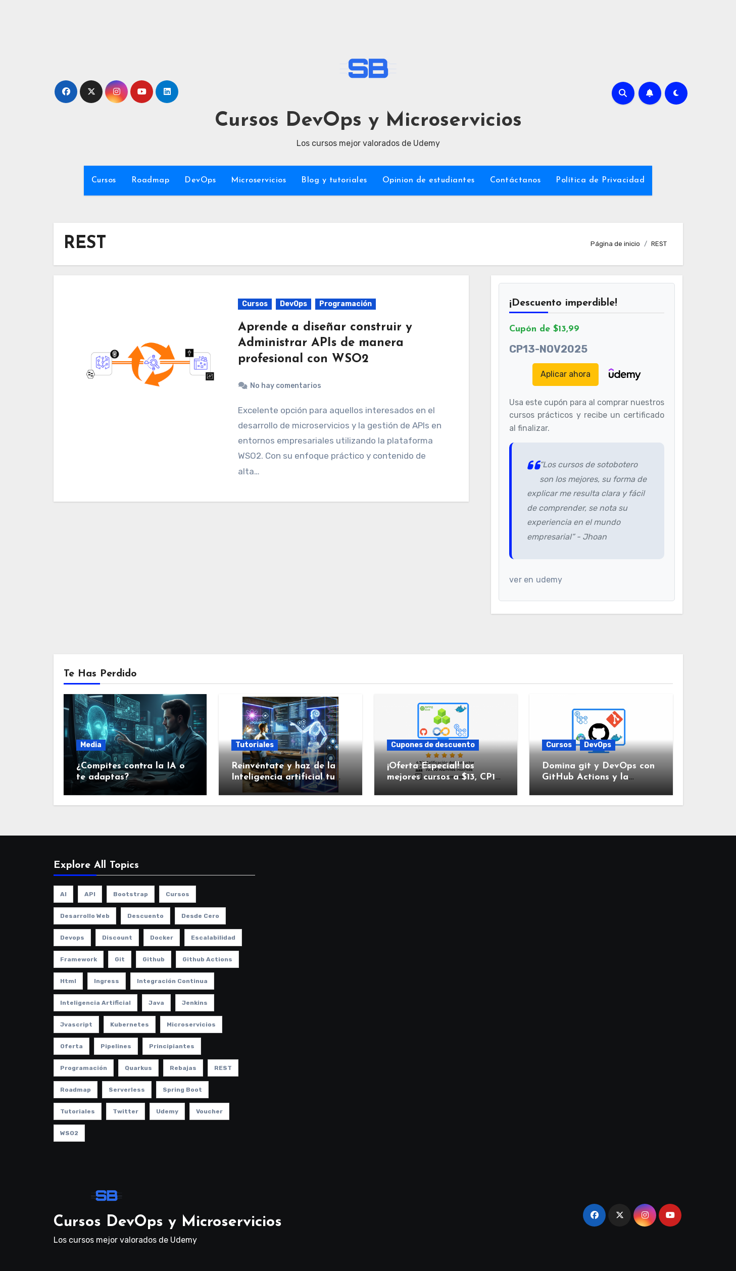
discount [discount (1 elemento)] (117, 937)
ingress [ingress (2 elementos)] (106, 981)
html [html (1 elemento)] (68, 981)
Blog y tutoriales (334, 180)
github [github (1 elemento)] (153, 959)
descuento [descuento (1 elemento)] (145, 915)
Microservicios (258, 180)
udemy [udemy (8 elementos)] (167, 1111)
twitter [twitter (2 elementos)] (125, 1111)
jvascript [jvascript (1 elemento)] (76, 1024)
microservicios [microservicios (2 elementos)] (191, 1024)
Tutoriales (254, 745)
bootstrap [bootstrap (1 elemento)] (130, 894)
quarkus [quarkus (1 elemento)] (138, 1067)
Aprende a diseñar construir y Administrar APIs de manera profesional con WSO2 (325, 343)
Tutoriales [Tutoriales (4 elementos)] (77, 1111)
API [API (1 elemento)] (89, 894)
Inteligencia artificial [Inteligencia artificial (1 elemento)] (95, 1002)
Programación (345, 304)
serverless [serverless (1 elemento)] (127, 1089)
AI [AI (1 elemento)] (63, 894)
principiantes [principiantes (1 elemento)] (171, 1046)
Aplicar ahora (566, 374)
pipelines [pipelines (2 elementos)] (116, 1046)
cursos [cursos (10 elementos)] (177, 894)
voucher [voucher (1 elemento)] (209, 1111)
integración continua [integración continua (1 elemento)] (172, 981)
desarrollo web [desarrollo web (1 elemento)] (85, 915)
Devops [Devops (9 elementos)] (72, 937)
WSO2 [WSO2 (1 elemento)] (69, 1133)
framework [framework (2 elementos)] (78, 959)
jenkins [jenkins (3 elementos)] (195, 1002)
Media (91, 745)
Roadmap (150, 180)
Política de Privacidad (600, 180)
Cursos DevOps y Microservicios (368, 121)
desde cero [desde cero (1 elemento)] (200, 915)
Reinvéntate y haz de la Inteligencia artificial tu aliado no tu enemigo (283, 777)
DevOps (200, 180)
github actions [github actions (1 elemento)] (207, 959)
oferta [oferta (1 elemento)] (71, 1046)
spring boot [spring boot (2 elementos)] (182, 1089)
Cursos (103, 180)
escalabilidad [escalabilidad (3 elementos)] (213, 937)
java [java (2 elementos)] (156, 1002)
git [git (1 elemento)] (120, 959)
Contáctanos (515, 180)
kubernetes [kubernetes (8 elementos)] (129, 1024)
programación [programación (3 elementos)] (83, 1067)
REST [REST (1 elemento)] (223, 1067)
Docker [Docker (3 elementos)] (161, 937)
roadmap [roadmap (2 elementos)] (75, 1089)
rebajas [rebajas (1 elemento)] (183, 1067)
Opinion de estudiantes (428, 180)
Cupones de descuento (433, 745)
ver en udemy (535, 579)
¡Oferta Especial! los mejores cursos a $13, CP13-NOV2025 (445, 777)
